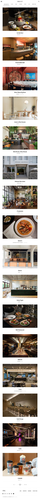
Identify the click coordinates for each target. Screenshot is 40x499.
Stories (20, 4)
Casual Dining (25, 242)
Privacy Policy (15, 496)
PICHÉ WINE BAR (20, 63)
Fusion (22, 64)
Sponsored (36, 356)
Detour (20, 271)
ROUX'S (20, 241)
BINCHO (20, 360)
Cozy (21, 480)
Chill (22, 183)
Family (22, 34)
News (25, 4)
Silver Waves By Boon (20, 92)
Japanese (22, 420)
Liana (20, 389)
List (29, 4)
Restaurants (6, 4)
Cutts (20, 449)
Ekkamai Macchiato (20, 181)
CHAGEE (20, 478)
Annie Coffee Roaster (20, 122)
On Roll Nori (20, 33)
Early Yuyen (20, 300)
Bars (16, 4)
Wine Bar (22, 153)
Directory (34, 4)
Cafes (12, 4)
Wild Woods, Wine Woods (20, 152)
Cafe (21, 272)
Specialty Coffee (22, 123)
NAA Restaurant (20, 330)
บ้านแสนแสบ (20, 211)
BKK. (4, 490)
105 (24, 484)
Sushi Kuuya (20, 419)
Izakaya (22, 450)
